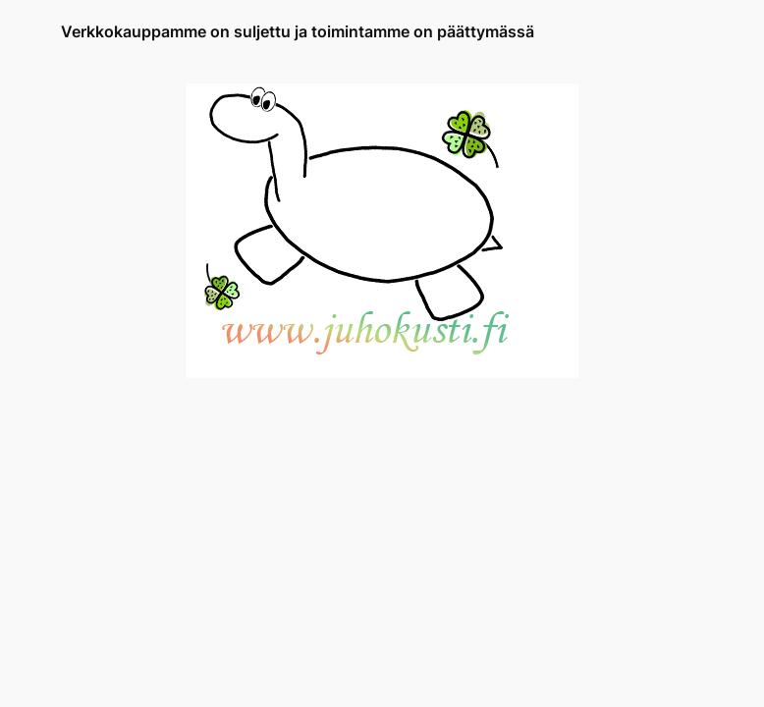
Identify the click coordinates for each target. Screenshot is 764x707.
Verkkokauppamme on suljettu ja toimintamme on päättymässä (297, 31)
